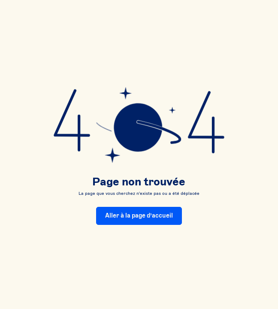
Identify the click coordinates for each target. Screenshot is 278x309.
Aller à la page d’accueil (139, 215)
